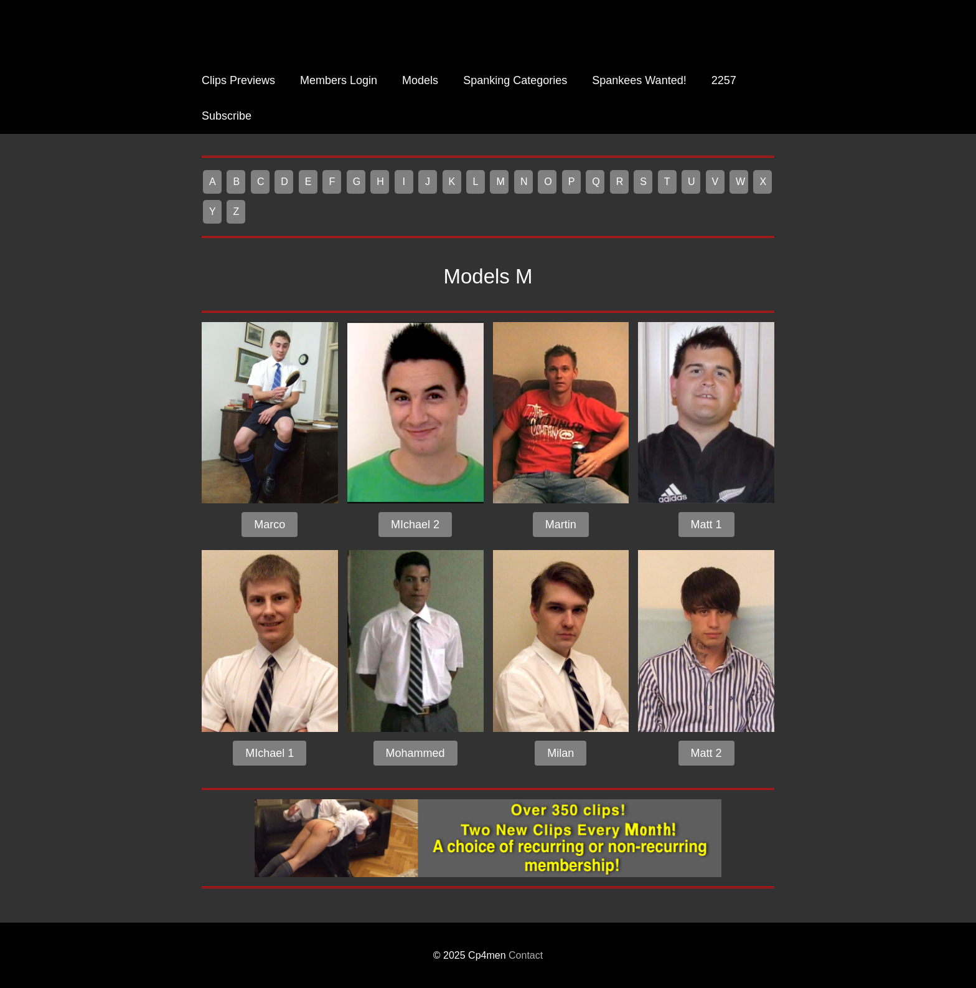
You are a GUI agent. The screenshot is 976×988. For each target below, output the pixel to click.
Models (420, 80)
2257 (723, 80)
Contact (526, 955)
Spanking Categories (515, 80)
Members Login (338, 80)
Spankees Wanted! (639, 80)
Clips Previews (238, 80)
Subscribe (226, 116)
